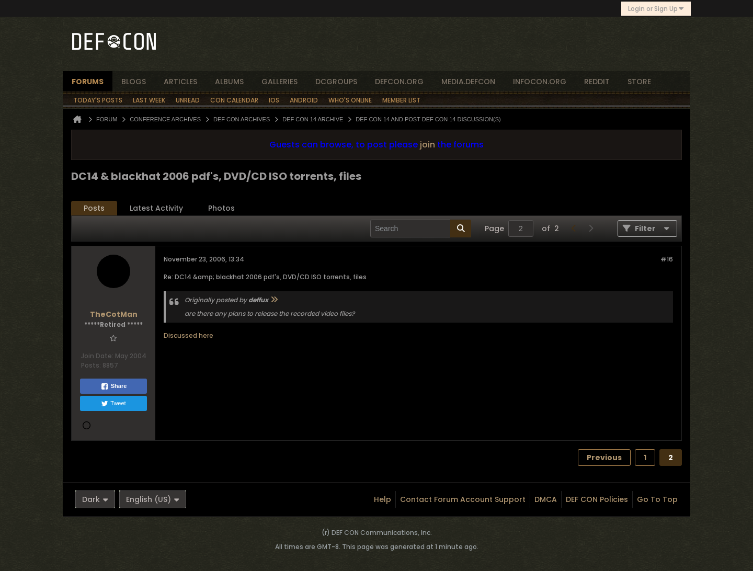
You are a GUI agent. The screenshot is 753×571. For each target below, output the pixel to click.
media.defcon (468, 81)
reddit (597, 81)
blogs (133, 81)
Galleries (279, 81)
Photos (221, 208)
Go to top (657, 499)
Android (304, 100)
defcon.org (399, 81)
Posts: (91, 365)
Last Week (149, 100)
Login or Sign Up (656, 8)
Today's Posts (97, 100)
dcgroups (336, 81)
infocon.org (539, 81)
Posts (94, 208)
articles (180, 81)
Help (382, 499)
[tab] (94, 208)
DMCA (545, 499)
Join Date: (97, 355)
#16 (666, 259)
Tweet (113, 403)
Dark (95, 499)
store (639, 81)
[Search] (420, 228)
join (427, 145)
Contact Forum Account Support (463, 499)
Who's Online (350, 100)
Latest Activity (156, 208)
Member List (401, 100)
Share (113, 386)
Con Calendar (234, 100)
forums (88, 81)
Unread (188, 100)
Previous (604, 457)
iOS (274, 100)
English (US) (152, 499)
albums (229, 81)
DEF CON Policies (597, 499)
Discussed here (188, 335)
